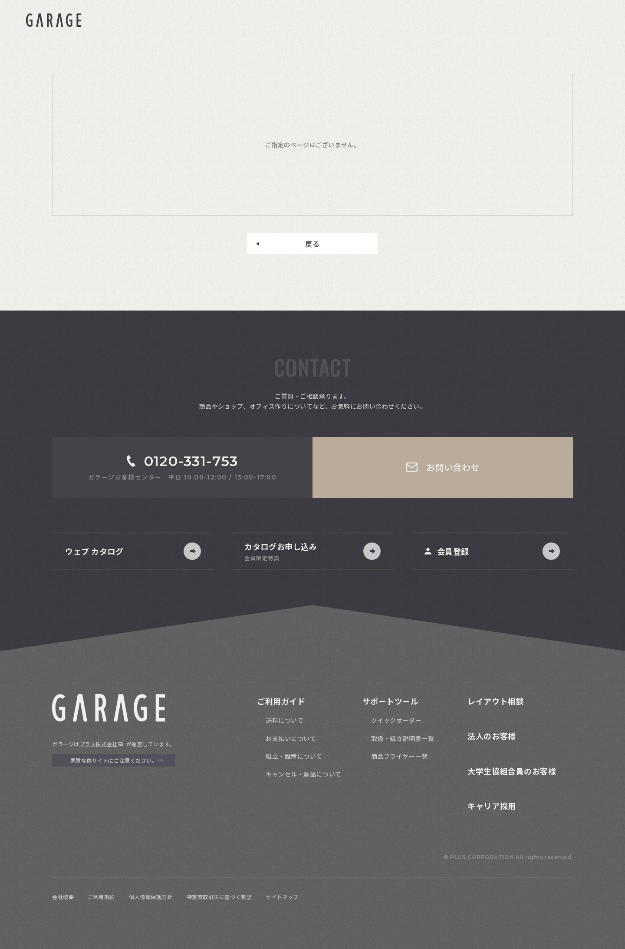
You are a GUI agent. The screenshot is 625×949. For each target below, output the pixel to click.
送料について (284, 720)
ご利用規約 (101, 896)
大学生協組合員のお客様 (511, 771)
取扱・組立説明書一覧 (402, 738)
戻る (312, 243)
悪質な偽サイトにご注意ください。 (114, 760)
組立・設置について (294, 756)
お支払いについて (291, 738)
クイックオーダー (396, 720)
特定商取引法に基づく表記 (219, 896)
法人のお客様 (491, 735)
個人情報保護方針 (150, 896)
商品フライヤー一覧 (399, 756)
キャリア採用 (491, 805)
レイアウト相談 (495, 701)
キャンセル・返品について (304, 774)
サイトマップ (282, 896)
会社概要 (63, 896)
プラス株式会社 (98, 743)
